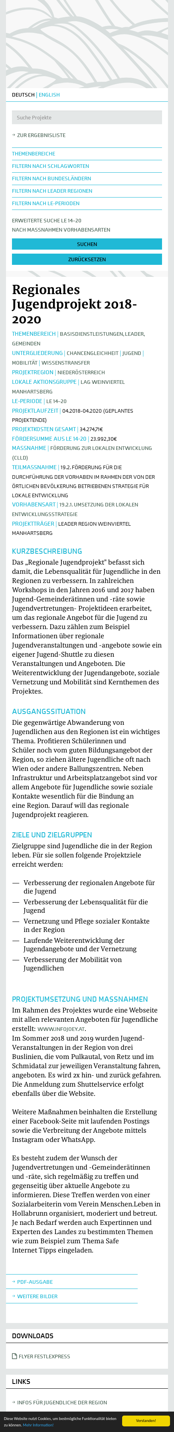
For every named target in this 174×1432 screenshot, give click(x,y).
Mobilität (25, 363)
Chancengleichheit (93, 353)
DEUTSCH (23, 95)
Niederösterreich (81, 372)
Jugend (132, 353)
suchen (87, 244)
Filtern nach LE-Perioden (45, 203)
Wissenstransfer (66, 363)
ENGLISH (49, 95)
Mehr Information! (38, 1425)
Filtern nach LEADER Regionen (52, 191)
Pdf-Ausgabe (35, 1282)
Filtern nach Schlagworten (50, 166)
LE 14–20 (56, 401)
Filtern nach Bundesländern (51, 178)
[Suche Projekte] (87, 117)
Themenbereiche (33, 153)
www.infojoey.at (61, 1029)
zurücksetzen (87, 259)
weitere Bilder (37, 1296)
